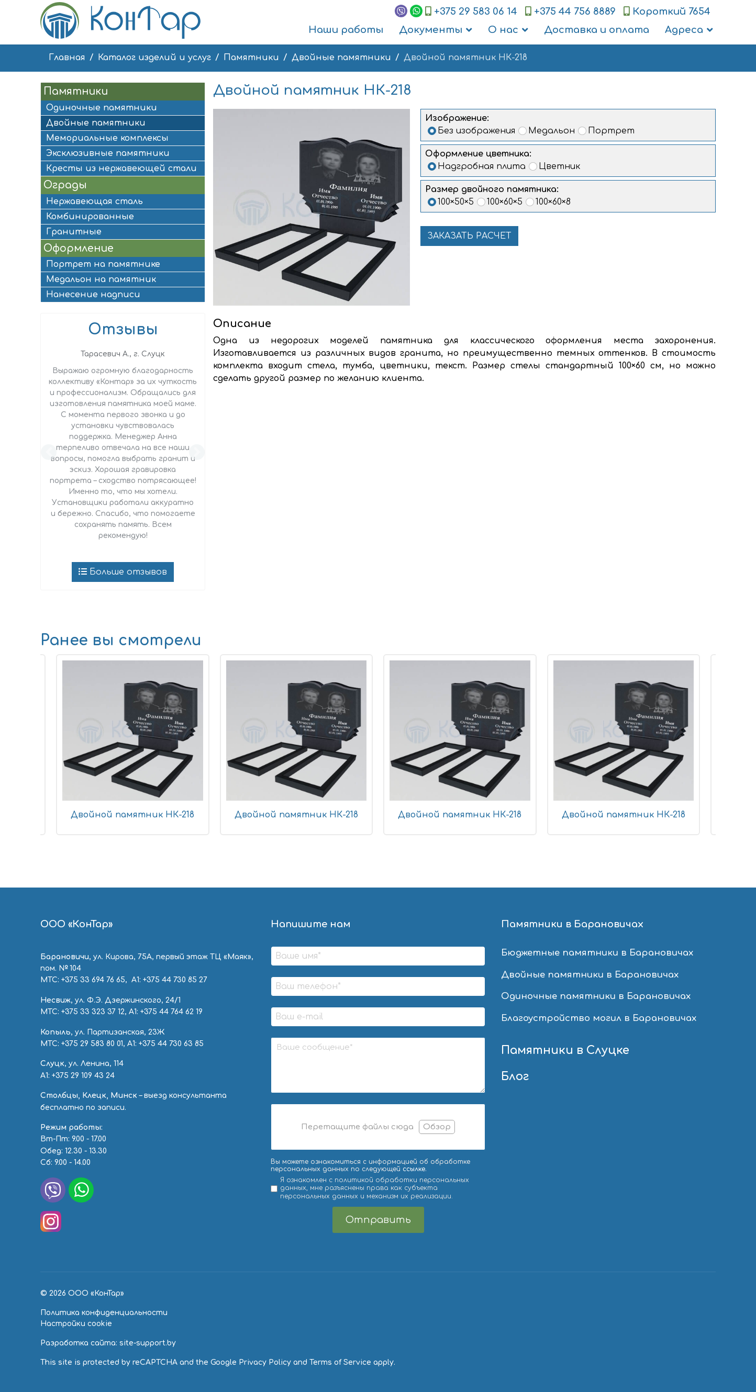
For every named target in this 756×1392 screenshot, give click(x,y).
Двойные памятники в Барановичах (590, 975)
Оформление (78, 248)
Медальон (551, 131)
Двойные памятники (96, 123)
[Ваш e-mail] (378, 1017)
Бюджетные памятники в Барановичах (597, 953)
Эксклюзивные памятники (108, 153)
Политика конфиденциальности (104, 1313)
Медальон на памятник (101, 279)
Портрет (611, 131)
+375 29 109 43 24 (83, 1076)
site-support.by (147, 1343)
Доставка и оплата (596, 30)
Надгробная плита (482, 166)
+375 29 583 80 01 (92, 1044)
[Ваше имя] (378, 956)
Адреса (684, 30)
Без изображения (476, 131)
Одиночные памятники (101, 108)
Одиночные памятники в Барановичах (596, 996)
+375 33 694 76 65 (93, 980)
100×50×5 (456, 202)
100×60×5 (504, 202)
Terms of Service (340, 1362)
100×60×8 (553, 202)
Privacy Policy (265, 1362)
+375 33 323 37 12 (93, 1012)
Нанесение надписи (93, 294)
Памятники (75, 91)
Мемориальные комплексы (107, 138)
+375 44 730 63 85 (171, 1044)
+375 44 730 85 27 (175, 980)
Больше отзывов (123, 572)
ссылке (414, 1169)
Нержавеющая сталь (94, 201)
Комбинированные (90, 216)
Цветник (559, 166)
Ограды (65, 184)
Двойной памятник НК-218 (132, 815)
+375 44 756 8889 (575, 11)
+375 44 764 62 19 (171, 1012)
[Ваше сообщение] (378, 1065)
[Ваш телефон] (378, 986)
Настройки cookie (76, 1324)
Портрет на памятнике (103, 264)
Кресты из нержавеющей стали (121, 168)
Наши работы (345, 30)
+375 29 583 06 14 (475, 11)
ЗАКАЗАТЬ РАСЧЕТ (469, 236)
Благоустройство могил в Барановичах (598, 1018)
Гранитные (74, 232)
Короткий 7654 (671, 11)
